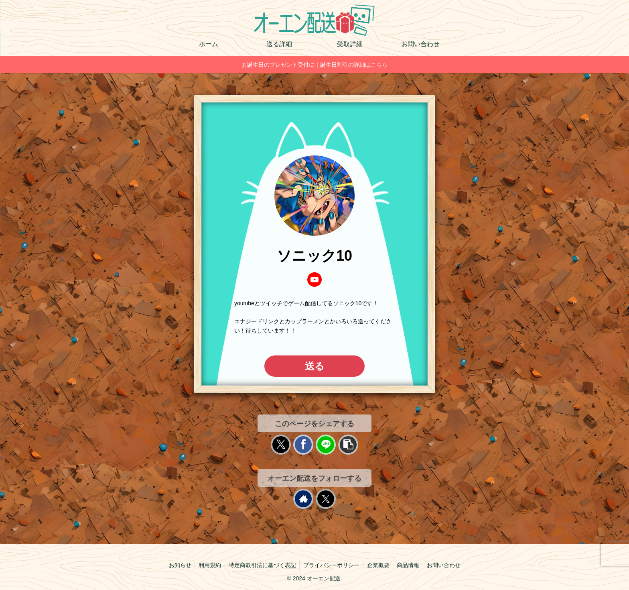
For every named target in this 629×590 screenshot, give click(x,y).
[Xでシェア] (281, 445)
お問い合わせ (446, 565)
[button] (348, 445)
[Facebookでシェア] (303, 445)
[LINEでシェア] (326, 445)
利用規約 (208, 565)
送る (315, 366)
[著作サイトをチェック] (303, 499)
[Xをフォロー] (326, 499)
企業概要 (379, 565)
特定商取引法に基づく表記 (261, 565)
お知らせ (177, 565)
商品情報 (410, 565)
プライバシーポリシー (331, 565)
